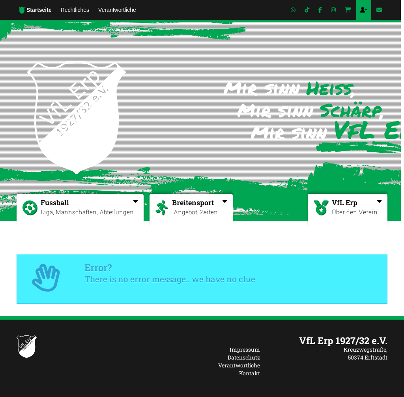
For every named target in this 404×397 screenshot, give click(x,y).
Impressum (245, 349)
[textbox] (329, 340)
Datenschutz (244, 357)
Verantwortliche (239, 365)
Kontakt (249, 373)
